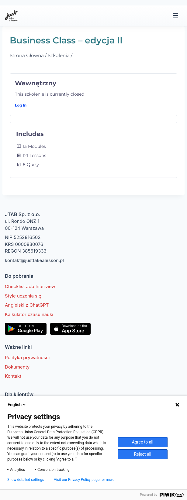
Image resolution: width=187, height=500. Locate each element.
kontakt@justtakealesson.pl (34, 260)
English (17, 404)
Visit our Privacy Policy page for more (84, 480)
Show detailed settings (25, 480)
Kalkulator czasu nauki (29, 314)
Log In (20, 105)
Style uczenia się (23, 296)
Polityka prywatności (27, 357)
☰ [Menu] (175, 15)
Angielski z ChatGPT (27, 305)
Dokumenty (17, 367)
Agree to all (142, 442)
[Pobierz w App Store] (70, 329)
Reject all (142, 454)
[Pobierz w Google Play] (26, 329)
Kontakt (13, 376)
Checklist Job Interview (30, 286)
